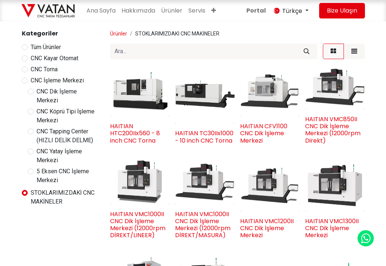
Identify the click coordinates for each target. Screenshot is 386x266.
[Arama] (306, 51)
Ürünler (118, 34)
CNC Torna (44, 69)
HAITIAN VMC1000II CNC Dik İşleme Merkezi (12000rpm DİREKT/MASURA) (202, 225)
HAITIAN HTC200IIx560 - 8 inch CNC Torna (135, 133)
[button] (213, 10)
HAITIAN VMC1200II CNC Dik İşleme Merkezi (267, 228)
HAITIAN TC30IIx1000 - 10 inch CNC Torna (204, 136)
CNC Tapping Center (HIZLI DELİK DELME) (65, 136)
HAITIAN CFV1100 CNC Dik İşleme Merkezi (263, 133)
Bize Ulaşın (342, 10)
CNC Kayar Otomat (54, 58)
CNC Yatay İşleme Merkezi (59, 156)
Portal (256, 10)
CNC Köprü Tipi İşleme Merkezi (66, 116)
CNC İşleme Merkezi (57, 80)
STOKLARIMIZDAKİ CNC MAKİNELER (63, 197)
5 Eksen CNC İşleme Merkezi (63, 176)
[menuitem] (101, 10)
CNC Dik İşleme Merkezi (57, 96)
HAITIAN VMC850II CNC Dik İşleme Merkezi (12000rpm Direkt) (333, 130)
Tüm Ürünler (46, 47)
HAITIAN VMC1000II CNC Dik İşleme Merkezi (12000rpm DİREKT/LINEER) (137, 225)
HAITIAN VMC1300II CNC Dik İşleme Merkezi (332, 228)
